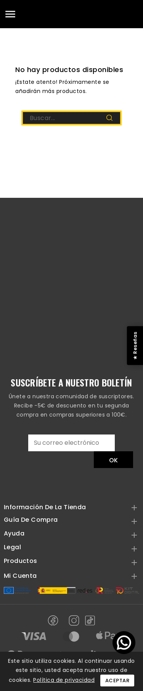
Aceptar (117, 680)
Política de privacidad (64, 680)
